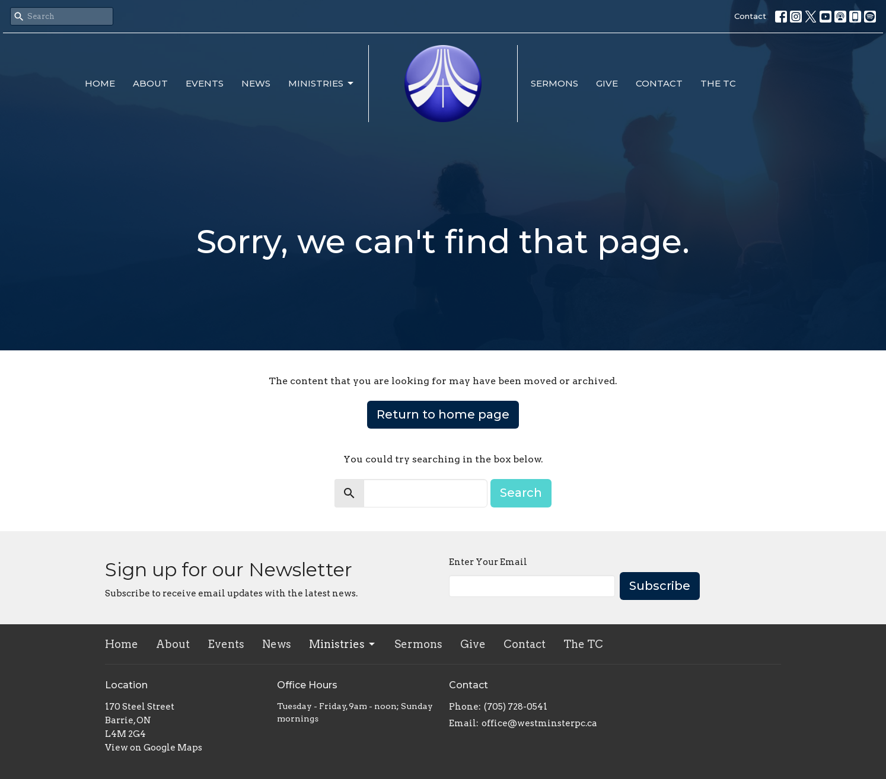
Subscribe (659, 586)
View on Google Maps (153, 747)
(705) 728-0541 (515, 706)
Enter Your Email (488, 562)
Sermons (554, 83)
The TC (718, 83)
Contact (750, 16)
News (255, 83)
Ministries (321, 84)
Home (100, 83)
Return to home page (443, 414)
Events (205, 83)
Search (521, 493)
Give (607, 83)
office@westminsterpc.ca (539, 723)
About (150, 83)
